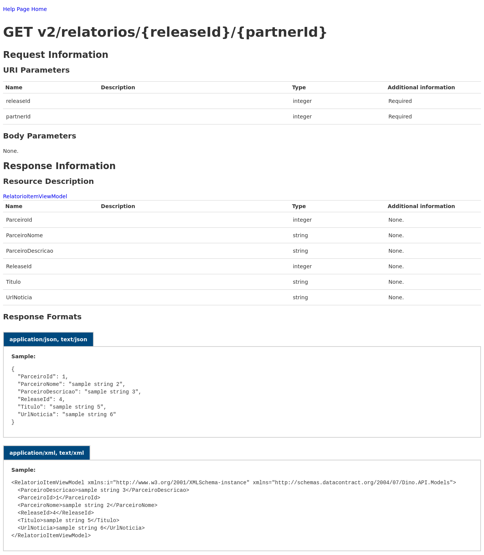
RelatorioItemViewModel (35, 196)
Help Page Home (25, 9)
